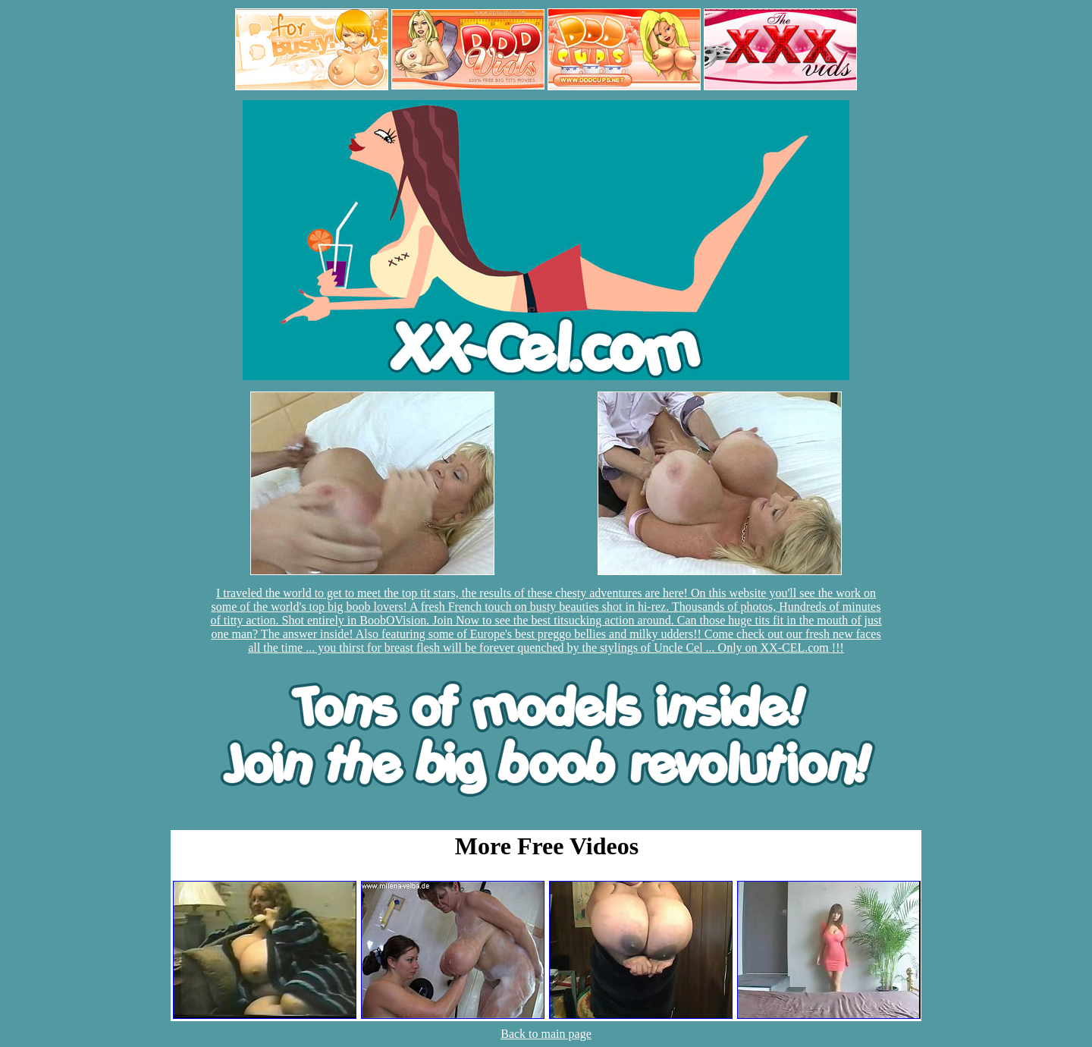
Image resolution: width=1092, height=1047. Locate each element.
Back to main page (546, 1033)
